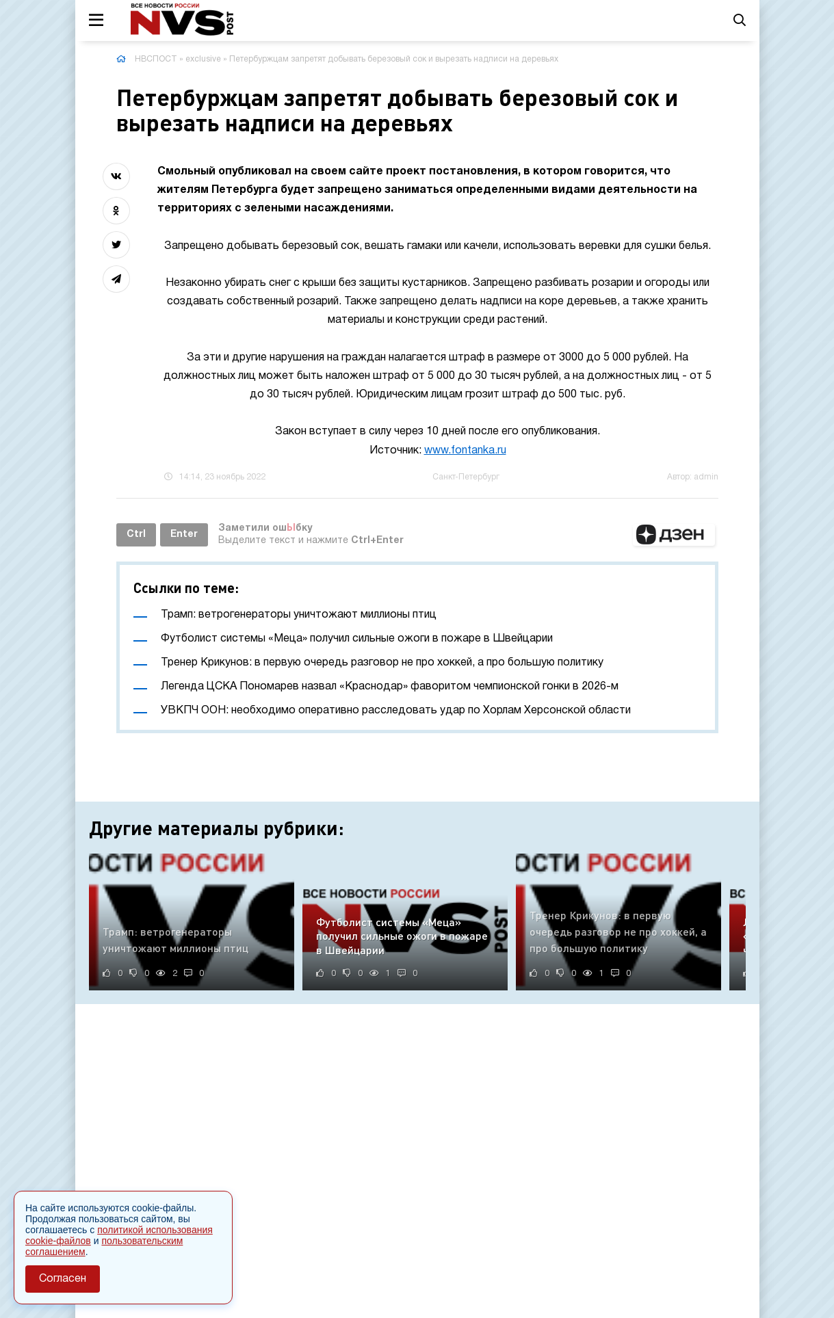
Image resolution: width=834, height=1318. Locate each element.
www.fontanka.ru (465, 451)
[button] (674, 535)
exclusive (203, 59)
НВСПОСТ (156, 59)
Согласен (62, 1279)
